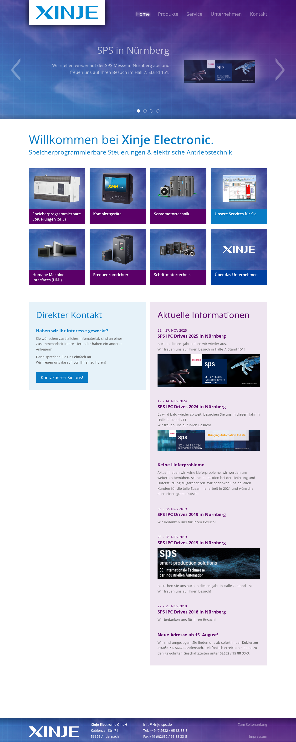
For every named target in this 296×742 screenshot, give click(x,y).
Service (194, 14)
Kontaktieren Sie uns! (62, 377)
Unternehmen (226, 14)
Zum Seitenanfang (252, 724)
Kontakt (258, 14)
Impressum (258, 736)
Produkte (168, 14)
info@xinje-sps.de (157, 724)
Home (143, 14)
